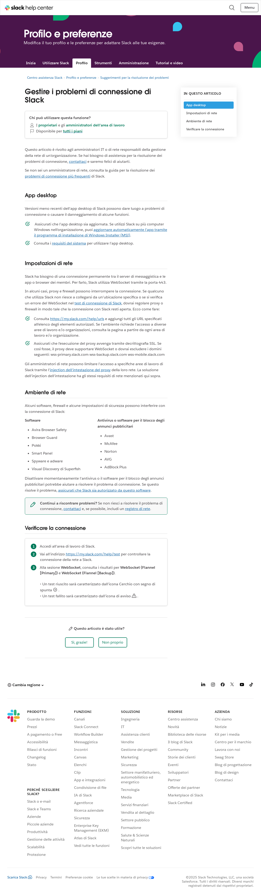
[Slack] (13, 784)
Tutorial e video (169, 63)
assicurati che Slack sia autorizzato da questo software (104, 490)
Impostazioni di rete (201, 113)
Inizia (31, 63)
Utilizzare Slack (56, 63)
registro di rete (137, 508)
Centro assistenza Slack (44, 78)
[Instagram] (213, 685)
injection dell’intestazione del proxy (80, 369)
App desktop (196, 105)
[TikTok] (252, 685)
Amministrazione (134, 63)
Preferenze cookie (79, 877)
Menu (249, 7)
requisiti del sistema (69, 243)
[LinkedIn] (203, 685)
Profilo (82, 63)
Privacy (41, 877)
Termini (56, 877)
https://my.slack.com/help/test (93, 554)
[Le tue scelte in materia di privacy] (123, 877)
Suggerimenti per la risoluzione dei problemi (134, 78)
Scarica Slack (19, 877)
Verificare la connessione (205, 129)
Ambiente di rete (199, 121)
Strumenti (103, 63)
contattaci (77, 161)
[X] (232, 685)
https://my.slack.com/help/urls (77, 318)
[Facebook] (223, 685)
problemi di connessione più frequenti (57, 176)
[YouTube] (242, 685)
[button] (79, 642)
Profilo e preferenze (81, 78)
